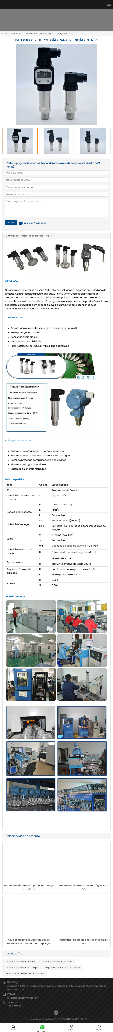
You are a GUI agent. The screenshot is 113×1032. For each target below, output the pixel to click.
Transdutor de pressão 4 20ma (20, 961)
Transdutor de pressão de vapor (56, 961)
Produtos (16, 33)
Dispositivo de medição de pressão (62, 967)
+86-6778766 (14, 1006)
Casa (5, 33)
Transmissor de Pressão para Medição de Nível (48, 33)
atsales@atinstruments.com (22, 997)
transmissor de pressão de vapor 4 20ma (25, 973)
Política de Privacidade (34, 222)
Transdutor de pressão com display (22, 967)
